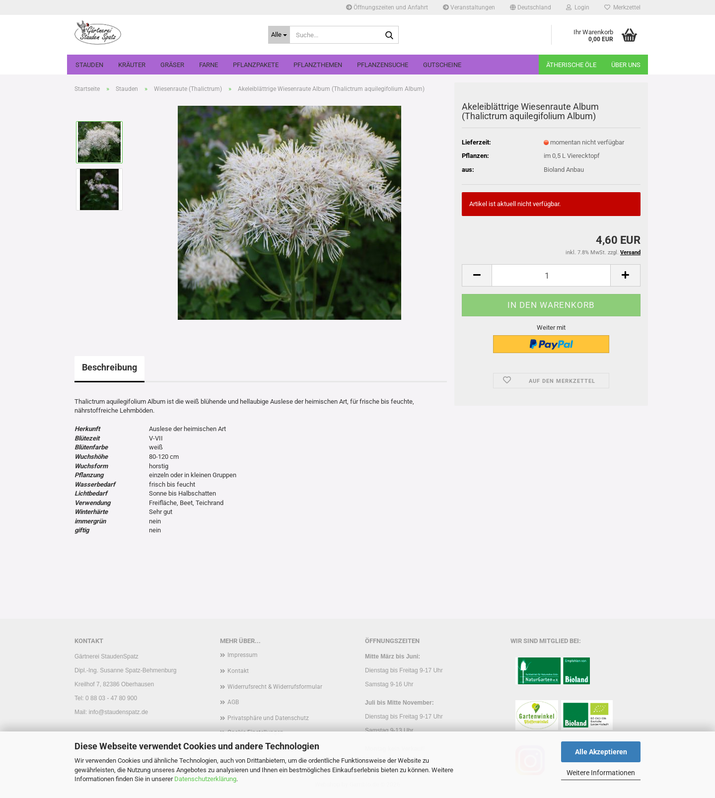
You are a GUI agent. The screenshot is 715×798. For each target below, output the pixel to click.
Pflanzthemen (317, 65)
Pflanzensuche (382, 65)
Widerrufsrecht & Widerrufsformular (274, 686)
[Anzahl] (551, 275)
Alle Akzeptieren (601, 752)
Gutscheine (442, 65)
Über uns (626, 65)
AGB (233, 702)
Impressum (242, 655)
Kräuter (131, 65)
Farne (208, 65)
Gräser (172, 65)
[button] (530, 7)
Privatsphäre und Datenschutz (268, 718)
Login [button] (577, 7)
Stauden (89, 65)
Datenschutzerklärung (205, 779)
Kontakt (238, 670)
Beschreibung (109, 367)
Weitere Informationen (601, 773)
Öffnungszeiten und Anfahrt (387, 7)
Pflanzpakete (256, 65)
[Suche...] (279, 35)
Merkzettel (622, 7)
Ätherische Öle (571, 65)
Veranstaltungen (469, 7)
